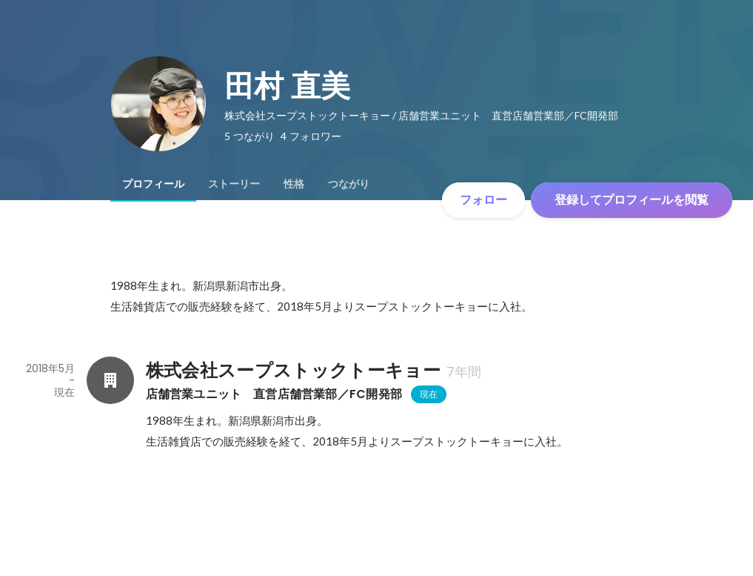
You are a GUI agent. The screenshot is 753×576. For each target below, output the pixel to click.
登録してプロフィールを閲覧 (632, 199)
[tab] (153, 184)
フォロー (483, 199)
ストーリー (234, 183)
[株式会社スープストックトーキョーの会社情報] (110, 380)
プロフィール (153, 183)
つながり (348, 183)
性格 (294, 183)
